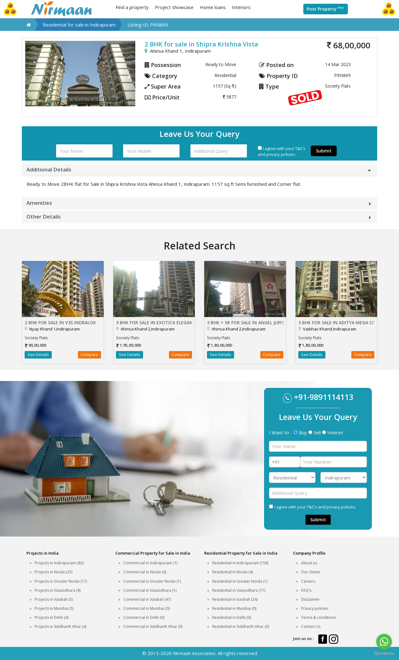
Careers (308, 581)
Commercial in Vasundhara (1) (149, 590)
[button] (33, 73)
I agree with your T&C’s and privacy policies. (281, 151)
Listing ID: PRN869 (147, 25)
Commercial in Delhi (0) (143, 617)
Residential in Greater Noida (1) (239, 581)
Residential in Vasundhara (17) (238, 590)
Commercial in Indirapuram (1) (150, 563)
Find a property (132, 7)
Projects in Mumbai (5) (54, 608)
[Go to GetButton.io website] (384, 654)
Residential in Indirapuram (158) (240, 563)
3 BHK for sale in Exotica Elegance (154, 322)
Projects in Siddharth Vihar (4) (60, 626)
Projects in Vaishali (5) (54, 599)
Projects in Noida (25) (53, 572)
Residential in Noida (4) (232, 572)
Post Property (325, 9)
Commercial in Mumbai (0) (146, 608)
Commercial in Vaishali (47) (147, 599)
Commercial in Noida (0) (144, 572)
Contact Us (310, 626)
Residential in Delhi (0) (231, 617)
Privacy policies (314, 608)
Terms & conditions (318, 617)
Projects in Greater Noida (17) (61, 581)
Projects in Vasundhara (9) (57, 590)
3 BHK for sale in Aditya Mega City (336, 322)
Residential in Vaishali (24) (234, 599)
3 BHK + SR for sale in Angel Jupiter (245, 322)
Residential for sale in (79, 25)
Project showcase (174, 7)
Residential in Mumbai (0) (234, 608)
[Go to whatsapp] (384, 641)
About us (309, 563)
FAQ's (306, 590)
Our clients (310, 572)
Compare (89, 354)
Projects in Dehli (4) (51, 617)
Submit (324, 151)
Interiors (241, 7)
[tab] (199, 170)
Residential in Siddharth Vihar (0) (240, 626)
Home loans (213, 7)
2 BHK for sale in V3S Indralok (60, 322)
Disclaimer (310, 599)
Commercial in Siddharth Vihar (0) (152, 626)
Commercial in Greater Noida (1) (152, 581)
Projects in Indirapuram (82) (59, 563)
